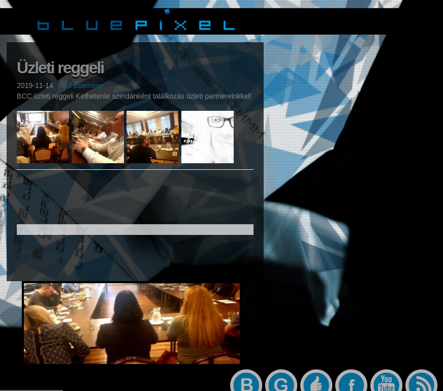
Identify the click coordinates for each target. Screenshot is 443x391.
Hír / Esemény (81, 86)
